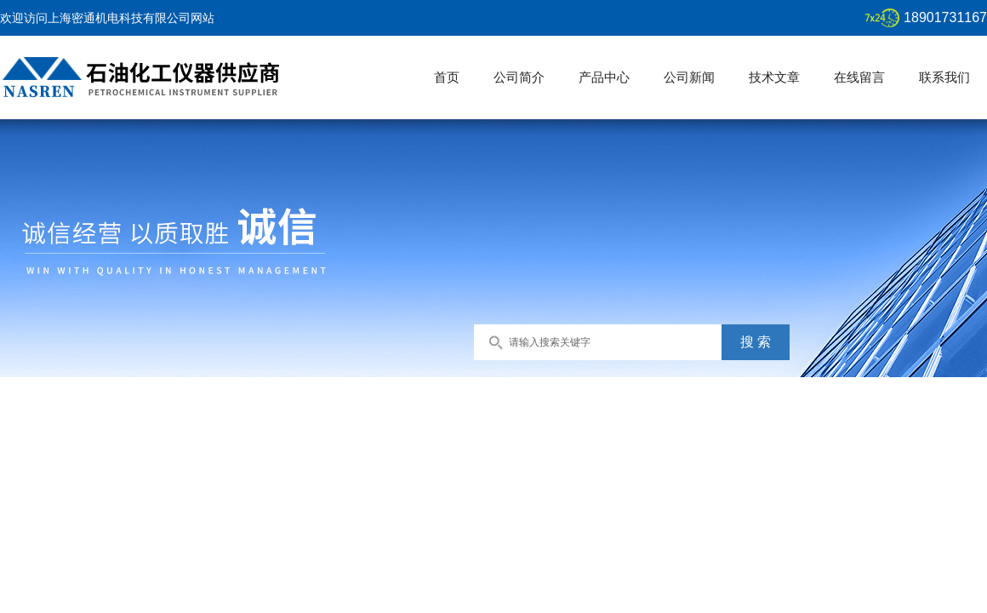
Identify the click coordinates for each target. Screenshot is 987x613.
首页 (446, 77)
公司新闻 (689, 77)
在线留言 (859, 77)
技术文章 (774, 77)
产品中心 (604, 77)
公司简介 (519, 77)
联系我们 (944, 77)
